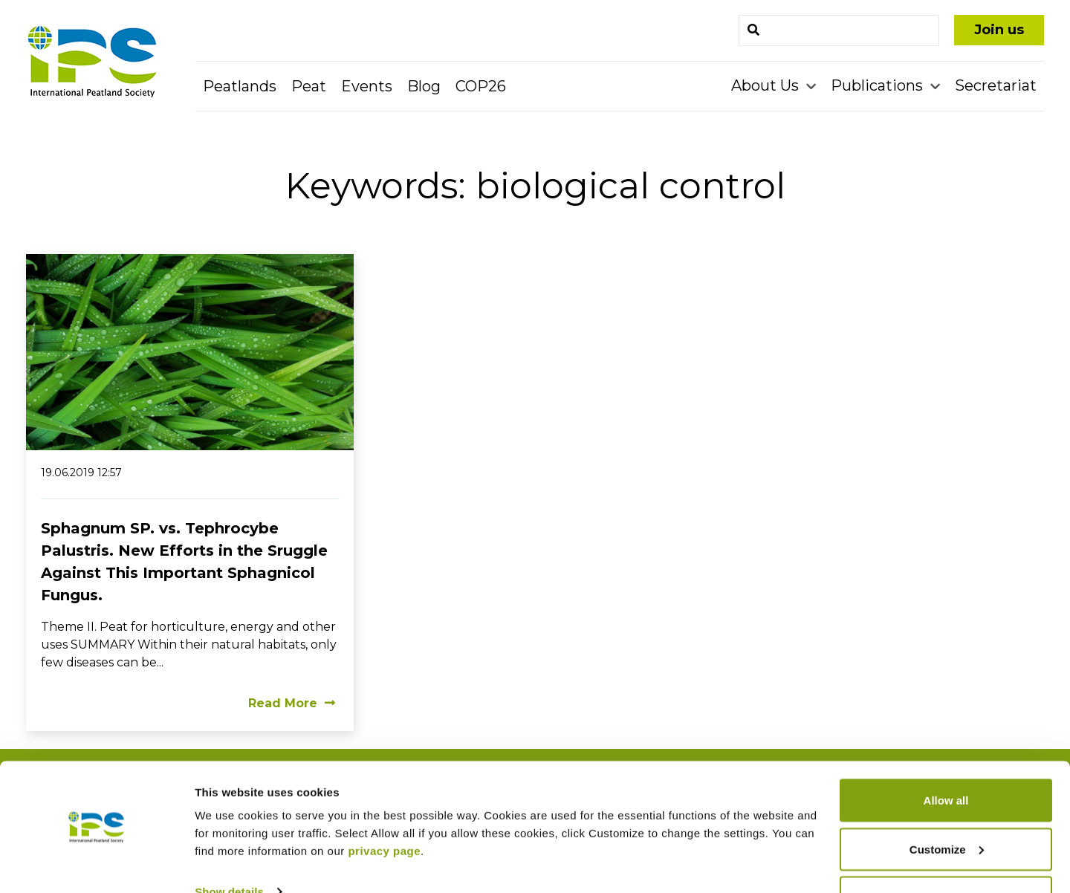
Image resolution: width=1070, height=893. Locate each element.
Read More (291, 703)
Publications (879, 85)
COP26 (480, 86)
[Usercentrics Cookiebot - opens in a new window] (96, 864)
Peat (308, 86)
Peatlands (239, 86)
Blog (424, 86)
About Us (766, 85)
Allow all (946, 756)
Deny (946, 853)
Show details (229, 847)
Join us (999, 30)
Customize (947, 805)
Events (366, 86)
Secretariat (996, 85)
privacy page (384, 806)
